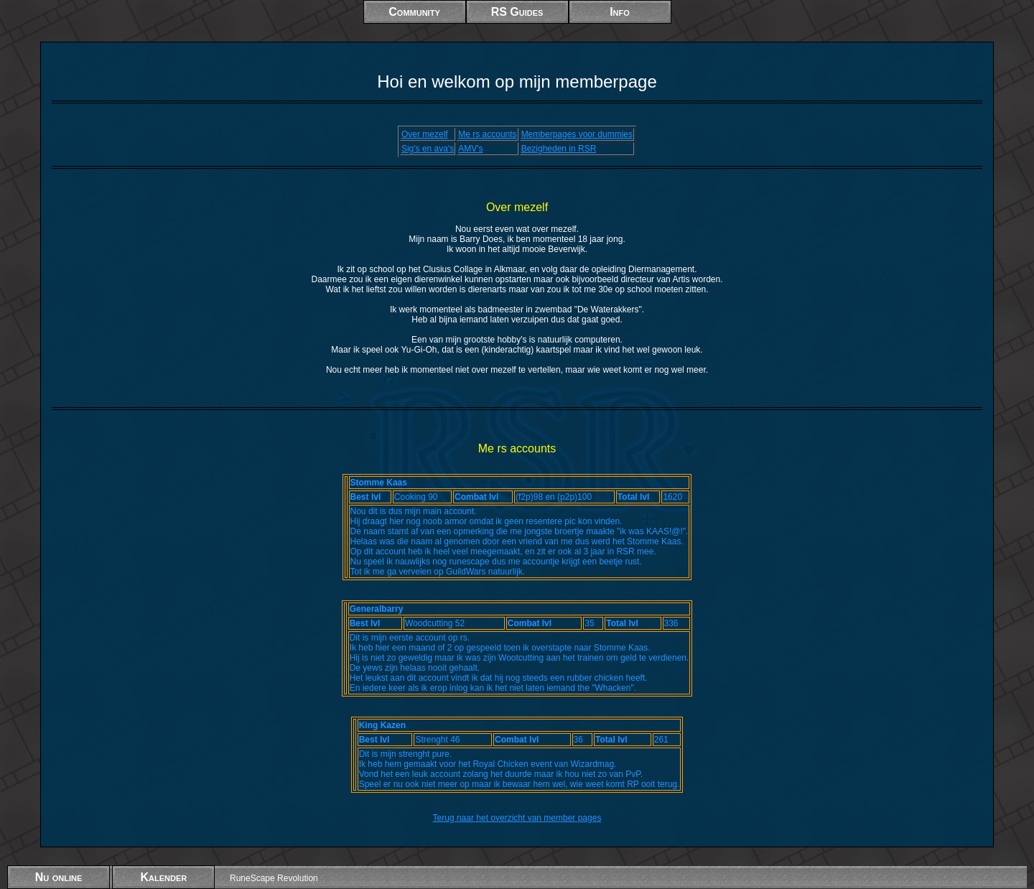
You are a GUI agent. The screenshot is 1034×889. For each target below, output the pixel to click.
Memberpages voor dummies (577, 134)
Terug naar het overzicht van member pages (517, 818)
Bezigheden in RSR (559, 149)
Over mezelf (424, 134)
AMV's (470, 149)
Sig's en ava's (427, 149)
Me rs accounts (487, 134)
